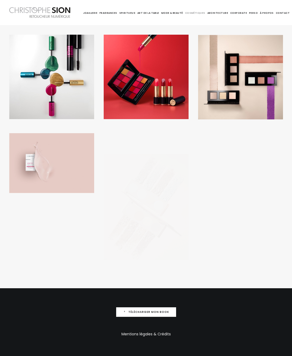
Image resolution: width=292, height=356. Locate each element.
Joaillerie (90, 13)
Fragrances (108, 13)
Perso (253, 13)
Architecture (217, 13)
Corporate (238, 13)
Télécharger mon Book (146, 312)
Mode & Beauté (172, 13)
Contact (283, 13)
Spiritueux (127, 13)
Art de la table (148, 13)
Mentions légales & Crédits (146, 334)
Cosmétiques (195, 13)
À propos (267, 13)
